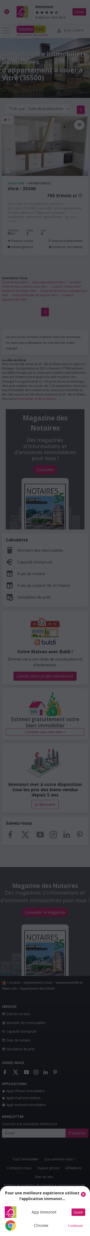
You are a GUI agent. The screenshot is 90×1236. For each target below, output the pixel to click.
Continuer (75, 1225)
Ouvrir (78, 1212)
